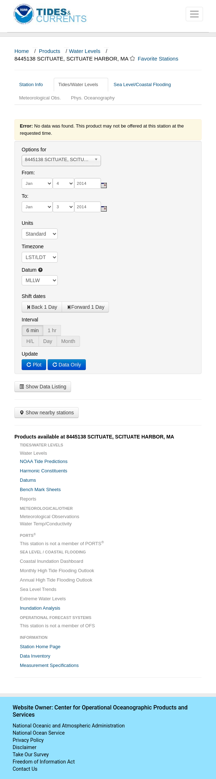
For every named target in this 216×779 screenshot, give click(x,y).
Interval (30, 319)
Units (27, 223)
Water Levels (84, 51)
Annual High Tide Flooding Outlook (56, 580)
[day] (63, 183)
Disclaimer (24, 747)
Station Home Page (40, 646)
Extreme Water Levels (43, 598)
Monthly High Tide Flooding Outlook (57, 570)
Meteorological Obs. (40, 98)
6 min (32, 330)
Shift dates (33, 296)
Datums (28, 480)
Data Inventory (35, 656)
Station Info (33, 84)
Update (30, 354)
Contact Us (25, 769)
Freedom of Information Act (44, 762)
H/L (30, 341)
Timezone (33, 246)
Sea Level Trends (38, 589)
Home (21, 51)
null (40, 280)
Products (49, 51)
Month (68, 341)
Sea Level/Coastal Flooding (145, 84)
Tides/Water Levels (80, 84)
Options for (34, 149)
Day (47, 341)
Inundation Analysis (40, 608)
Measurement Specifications (49, 665)
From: (28, 172)
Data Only (66, 365)
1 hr (52, 330)
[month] (37, 183)
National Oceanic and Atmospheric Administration (69, 726)
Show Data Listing (42, 387)
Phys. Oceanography (93, 98)
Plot (33, 365)
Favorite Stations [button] (161, 58)
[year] (87, 183)
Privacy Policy (28, 740)
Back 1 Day (41, 307)
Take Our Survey (31, 754)
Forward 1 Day (85, 307)
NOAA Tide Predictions (43, 461)
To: (25, 196)
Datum (32, 270)
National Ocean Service (39, 733)
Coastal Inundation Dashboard (51, 561)
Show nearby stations (46, 412)
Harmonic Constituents (43, 470)
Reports (28, 499)
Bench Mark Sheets (40, 489)
